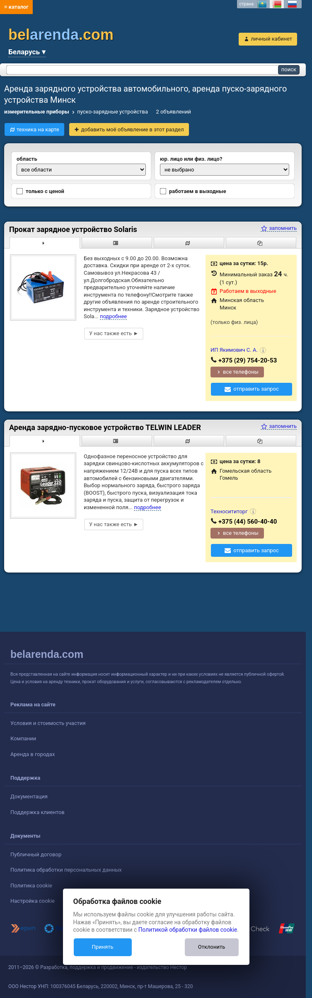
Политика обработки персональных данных (66, 870)
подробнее (113, 316)
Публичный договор (35, 854)
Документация (29, 796)
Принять (102, 947)
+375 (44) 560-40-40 (247, 521)
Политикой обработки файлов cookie (187, 929)
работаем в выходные (193, 191)
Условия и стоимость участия (48, 723)
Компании (23, 738)
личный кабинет (271, 39)
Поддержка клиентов (37, 812)
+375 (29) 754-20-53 (247, 360)
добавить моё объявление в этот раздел (132, 129)
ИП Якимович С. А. (234, 350)
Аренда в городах (32, 754)
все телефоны (241, 372)
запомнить (279, 228)
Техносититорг (229, 511)
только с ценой (40, 191)
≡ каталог (16, 7)
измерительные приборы (36, 112)
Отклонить (211, 947)
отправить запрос (256, 389)
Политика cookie (31, 885)
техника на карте (38, 129)
